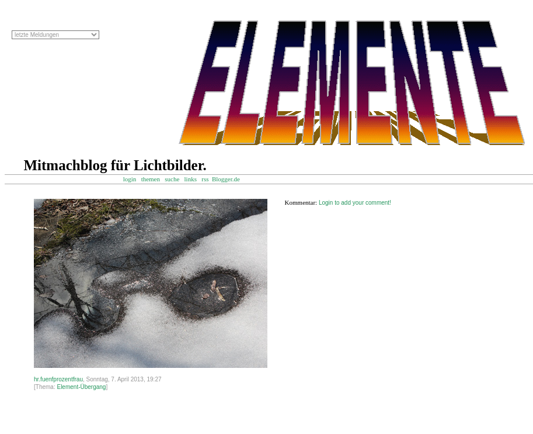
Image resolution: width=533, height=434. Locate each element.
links (190, 178)
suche (172, 178)
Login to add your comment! (355, 202)
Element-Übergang (81, 387)
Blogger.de (231, 178)
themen (150, 178)
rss (204, 178)
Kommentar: (301, 202)
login (130, 178)
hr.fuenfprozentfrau (58, 379)
